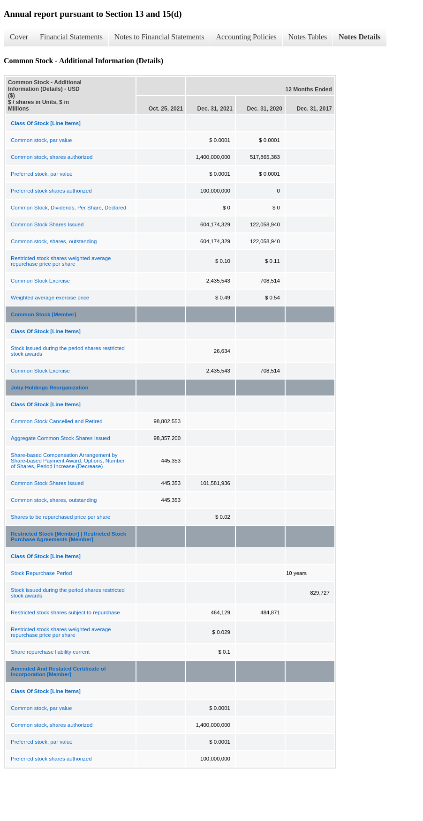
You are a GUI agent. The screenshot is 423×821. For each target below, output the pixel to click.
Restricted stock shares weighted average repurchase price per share (61, 261)
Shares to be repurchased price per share (60, 517)
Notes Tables (307, 37)
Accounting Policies (246, 37)
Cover (19, 37)
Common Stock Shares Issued (47, 224)
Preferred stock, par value (42, 174)
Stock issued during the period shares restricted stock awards (68, 351)
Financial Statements (71, 37)
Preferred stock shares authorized (51, 191)
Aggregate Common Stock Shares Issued (60, 438)
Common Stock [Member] (43, 314)
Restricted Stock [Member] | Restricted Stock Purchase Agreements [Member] (68, 536)
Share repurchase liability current (50, 652)
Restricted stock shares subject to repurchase (65, 612)
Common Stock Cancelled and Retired (57, 421)
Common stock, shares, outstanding (54, 241)
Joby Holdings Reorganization (49, 387)
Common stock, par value (41, 140)
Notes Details (359, 37)
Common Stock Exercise (40, 281)
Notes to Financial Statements (159, 37)
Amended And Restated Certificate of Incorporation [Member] (58, 671)
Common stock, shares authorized (52, 157)
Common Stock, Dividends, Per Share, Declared (68, 207)
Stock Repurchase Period (41, 573)
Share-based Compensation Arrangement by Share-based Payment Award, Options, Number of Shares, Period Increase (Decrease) (68, 460)
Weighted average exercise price (50, 297)
